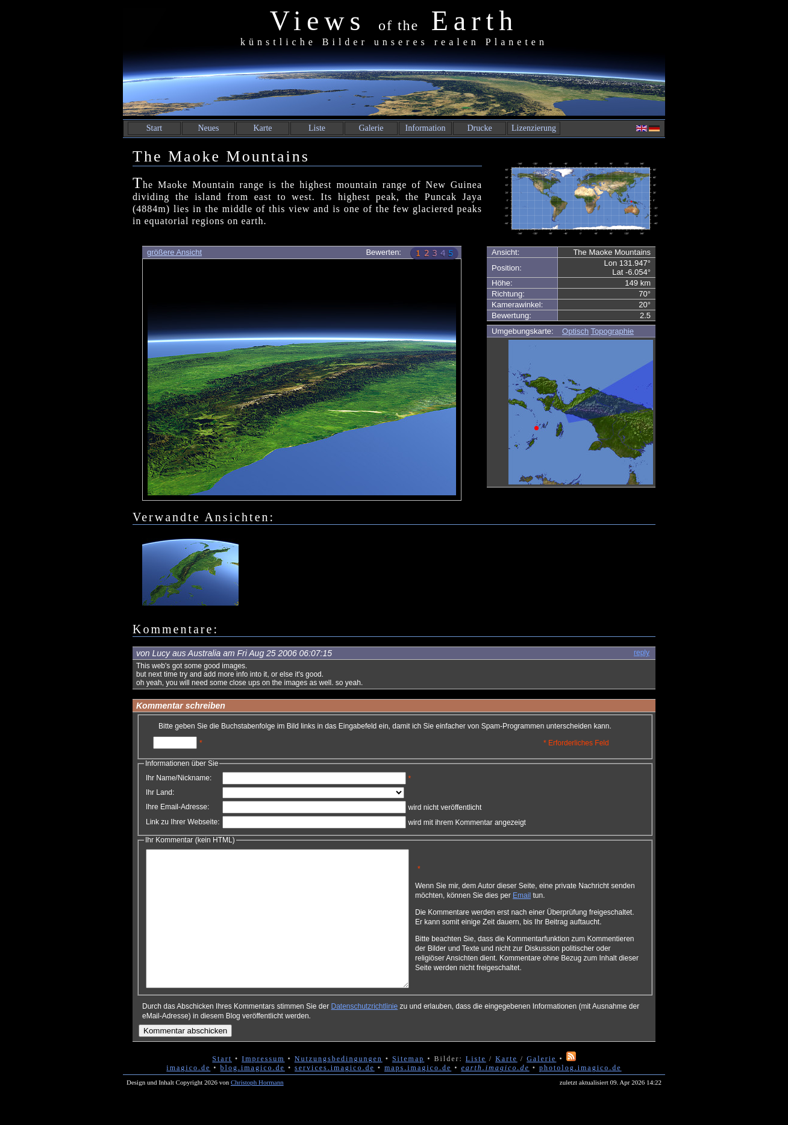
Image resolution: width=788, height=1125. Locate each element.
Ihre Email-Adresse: (177, 807)
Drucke (479, 128)
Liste (316, 128)
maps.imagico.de (417, 1095)
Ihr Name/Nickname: (178, 778)
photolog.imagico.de (580, 1095)
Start (154, 128)
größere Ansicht (174, 252)
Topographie (612, 331)
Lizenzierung (533, 128)
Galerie (370, 128)
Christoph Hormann (257, 1109)
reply (641, 652)
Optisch (575, 331)
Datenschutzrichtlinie (364, 1033)
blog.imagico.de (252, 1095)
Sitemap (408, 1086)
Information (425, 128)
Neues (208, 128)
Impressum (263, 1086)
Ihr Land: (160, 792)
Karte (262, 128)
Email (579, 899)
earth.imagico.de (495, 1095)
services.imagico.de (335, 1095)
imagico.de (188, 1095)
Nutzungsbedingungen (339, 1086)
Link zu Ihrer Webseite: (183, 822)
